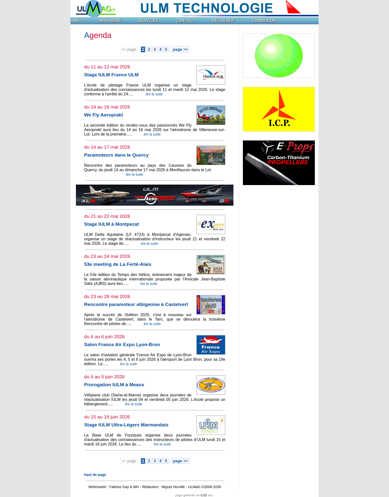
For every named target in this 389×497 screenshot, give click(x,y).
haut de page (95, 475)
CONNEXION (264, 21)
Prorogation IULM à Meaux (114, 384)
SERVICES (148, 21)
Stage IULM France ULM (111, 74)
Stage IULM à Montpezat (111, 224)
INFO (77, 21)
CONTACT (185, 21)
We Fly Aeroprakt (103, 114)
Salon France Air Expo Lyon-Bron (122, 344)
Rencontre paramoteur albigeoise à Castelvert (136, 304)
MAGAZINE (110, 21)
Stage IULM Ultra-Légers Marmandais (126, 424)
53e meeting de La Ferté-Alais (117, 264)
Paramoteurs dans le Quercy (116, 155)
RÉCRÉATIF (223, 21)
